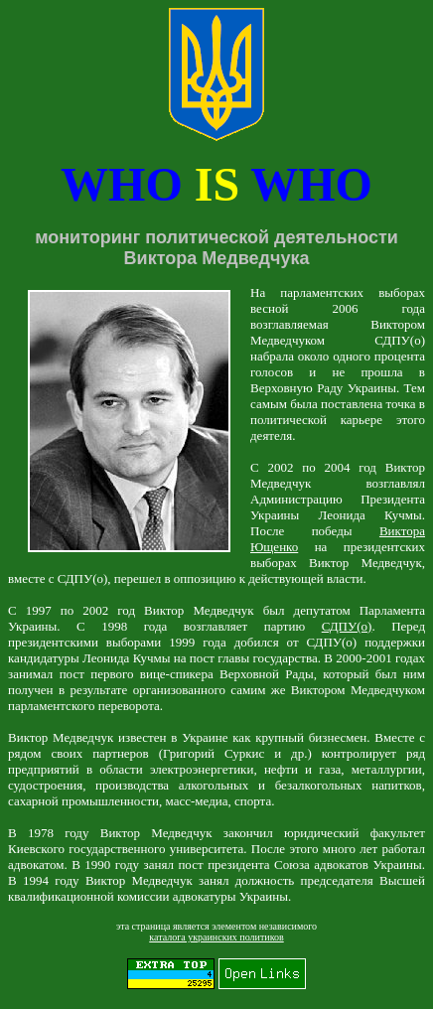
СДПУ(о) (347, 626)
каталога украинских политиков (216, 937)
